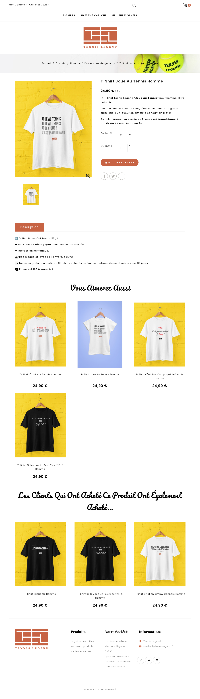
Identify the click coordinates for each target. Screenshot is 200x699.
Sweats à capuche (93, 15)
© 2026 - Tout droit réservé (100, 689)
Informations (150, 631)
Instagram (156, 660)
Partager (104, 176)
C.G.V (108, 651)
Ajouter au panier (119, 162)
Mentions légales (115, 646)
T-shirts (69, 15)
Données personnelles (118, 661)
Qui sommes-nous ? (117, 656)
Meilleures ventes (124, 15)
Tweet (113, 176)
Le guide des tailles (82, 641)
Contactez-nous (115, 666)
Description (29, 227)
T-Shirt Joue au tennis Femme (100, 374)
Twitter (148, 660)
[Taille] (126, 134)
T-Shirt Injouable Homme (40, 593)
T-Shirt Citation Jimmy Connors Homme (160, 593)
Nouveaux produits (82, 646)
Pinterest (121, 176)
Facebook (140, 660)
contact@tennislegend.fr (158, 646)
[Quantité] (123, 148)
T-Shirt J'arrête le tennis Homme (40, 374)
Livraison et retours (116, 641)
